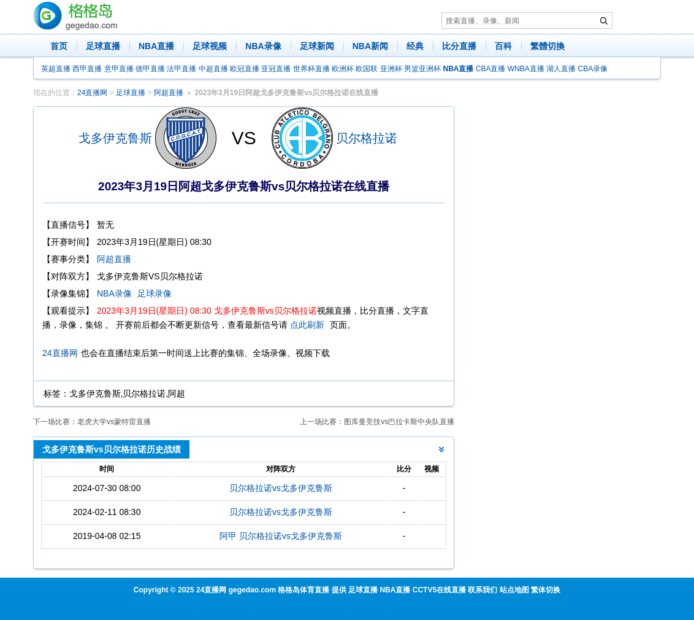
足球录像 (154, 293)
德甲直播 (150, 68)
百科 (503, 46)
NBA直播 (156, 46)
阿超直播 (168, 92)
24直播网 (92, 92)
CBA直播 (491, 68)
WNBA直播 (526, 68)
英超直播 (56, 68)
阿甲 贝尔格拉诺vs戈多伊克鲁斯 (280, 536)
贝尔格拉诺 (366, 138)
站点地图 (514, 590)
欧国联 (367, 68)
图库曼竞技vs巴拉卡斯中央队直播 (399, 421)
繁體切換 (547, 46)
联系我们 (482, 590)
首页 (58, 46)
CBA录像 (593, 68)
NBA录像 (263, 46)
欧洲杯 (343, 68)
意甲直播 (119, 68)
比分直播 (459, 46)
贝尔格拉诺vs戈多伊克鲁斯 (280, 488)
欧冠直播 (244, 68)
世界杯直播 (311, 68)
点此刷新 (307, 325)
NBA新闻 (370, 46)
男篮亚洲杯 (422, 68)
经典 (415, 46)
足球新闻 (317, 46)
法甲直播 (181, 68)
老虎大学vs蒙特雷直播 (114, 421)
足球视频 (210, 46)
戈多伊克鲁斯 (115, 138)
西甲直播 (87, 68)
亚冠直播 (276, 68)
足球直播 (103, 46)
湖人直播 (561, 68)
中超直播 (213, 68)
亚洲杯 (391, 68)
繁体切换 (545, 590)
